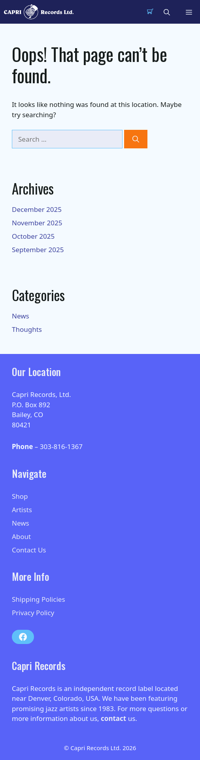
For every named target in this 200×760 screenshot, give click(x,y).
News (20, 315)
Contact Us (29, 549)
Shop (20, 496)
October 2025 (33, 236)
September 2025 (38, 249)
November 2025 (37, 222)
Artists (22, 509)
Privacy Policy (33, 612)
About (21, 536)
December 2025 (37, 209)
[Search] (135, 139)
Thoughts (27, 329)
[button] (167, 12)
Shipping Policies (38, 599)
